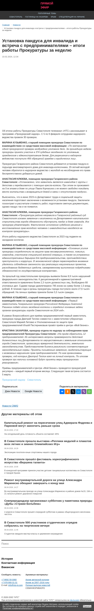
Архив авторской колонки (37, 580)
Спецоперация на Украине (72, 17)
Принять (87, 606)
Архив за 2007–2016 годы (37, 582)
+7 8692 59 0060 (9, 580)
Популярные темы (47, 13)
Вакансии (7, 567)
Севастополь (15, 17)
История (7, 558)
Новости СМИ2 (10, 406)
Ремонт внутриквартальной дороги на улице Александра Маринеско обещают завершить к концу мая (43, 481)
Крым (53, 17)
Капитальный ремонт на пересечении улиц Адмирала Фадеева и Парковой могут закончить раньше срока (48, 424)
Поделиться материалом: (74, 386)
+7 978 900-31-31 (9, 582)
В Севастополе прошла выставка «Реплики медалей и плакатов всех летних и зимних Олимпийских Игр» (47, 443)
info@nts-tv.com (15, 585)
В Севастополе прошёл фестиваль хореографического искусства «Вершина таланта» (41, 461)
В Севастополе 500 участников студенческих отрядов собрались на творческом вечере (40, 524)
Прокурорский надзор (13, 380)
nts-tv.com (74, 600)
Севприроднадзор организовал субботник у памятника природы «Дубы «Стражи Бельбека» (48, 502)
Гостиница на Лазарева (36, 17)
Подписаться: (10, 386)
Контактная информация (18, 562)
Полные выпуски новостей (38, 585)
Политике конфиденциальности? (18, 608)
